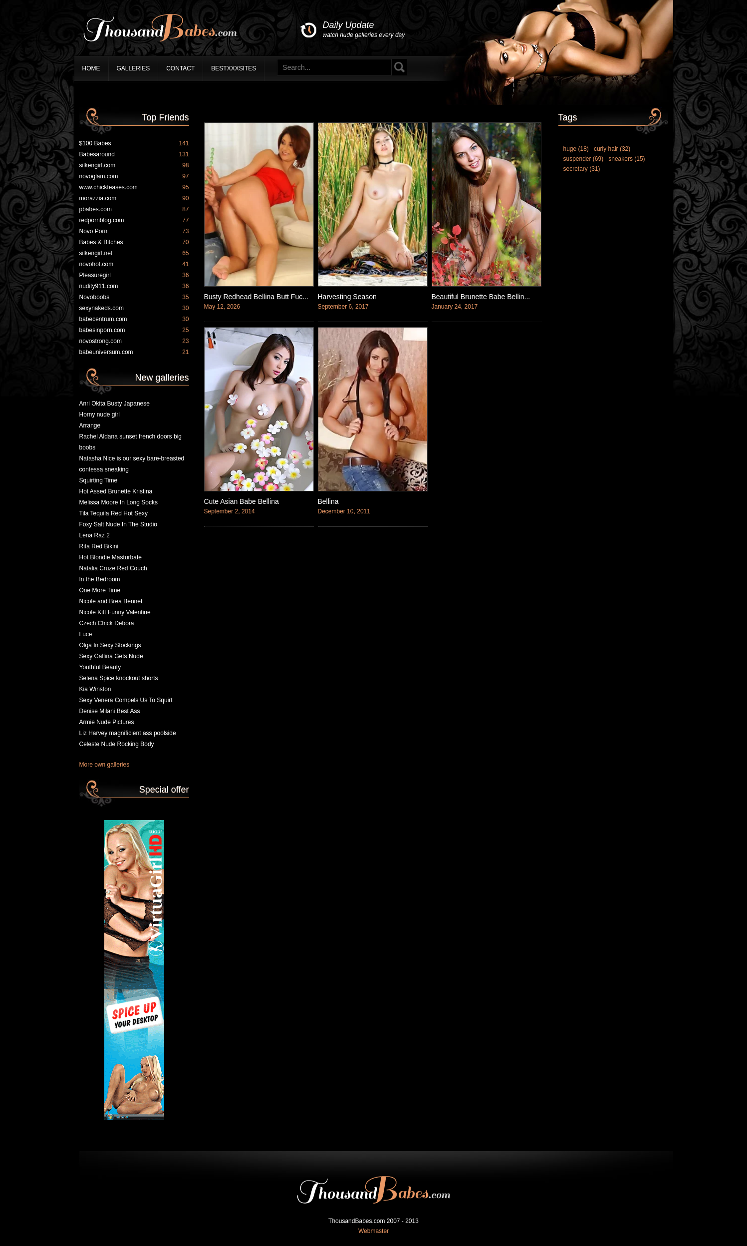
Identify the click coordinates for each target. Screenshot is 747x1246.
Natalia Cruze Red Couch (113, 568)
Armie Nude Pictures (106, 722)
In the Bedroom (99, 579)
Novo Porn (134, 231)
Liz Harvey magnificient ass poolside (127, 733)
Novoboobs (134, 297)
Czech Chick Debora (106, 623)
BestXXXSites (233, 68)
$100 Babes (134, 143)
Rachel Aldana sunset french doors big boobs (130, 442)
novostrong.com (134, 341)
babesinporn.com (134, 330)
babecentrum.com (134, 319)
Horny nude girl (99, 414)
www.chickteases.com (134, 187)
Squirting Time (98, 480)
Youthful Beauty (100, 667)
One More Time (100, 590)
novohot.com (134, 264)
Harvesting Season (347, 297)
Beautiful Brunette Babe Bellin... (481, 297)
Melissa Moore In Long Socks (118, 502)
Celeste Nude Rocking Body (116, 744)
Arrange (90, 425)
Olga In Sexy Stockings (110, 645)
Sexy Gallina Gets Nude (111, 656)
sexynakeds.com (134, 308)
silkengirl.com (134, 165)
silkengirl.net (134, 253)
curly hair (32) (612, 148)
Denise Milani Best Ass (109, 711)
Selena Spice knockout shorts (118, 678)
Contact (180, 68)
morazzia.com (134, 198)
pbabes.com (134, 209)
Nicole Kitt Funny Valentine (115, 612)
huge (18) (576, 148)
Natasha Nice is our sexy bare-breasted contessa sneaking (132, 464)
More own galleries (104, 764)
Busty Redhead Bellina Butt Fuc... (256, 297)
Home (91, 68)
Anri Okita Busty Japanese (114, 403)
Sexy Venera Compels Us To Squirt (126, 700)
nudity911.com (134, 286)
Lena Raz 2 (94, 535)
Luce (85, 634)
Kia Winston (95, 689)
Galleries (133, 68)
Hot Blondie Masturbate (110, 557)
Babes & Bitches (134, 242)
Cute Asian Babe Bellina (241, 501)
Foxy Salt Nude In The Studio (118, 524)
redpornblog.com (134, 220)
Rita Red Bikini (99, 546)
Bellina (328, 501)
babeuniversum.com (134, 352)
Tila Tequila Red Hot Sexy (113, 513)
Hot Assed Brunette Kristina (116, 491)
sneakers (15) (626, 158)
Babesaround (134, 154)
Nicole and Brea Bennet (111, 601)
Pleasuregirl (134, 275)
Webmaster (373, 1231)
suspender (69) (583, 158)
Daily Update (364, 30)
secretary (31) (581, 168)
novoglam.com (134, 176)
